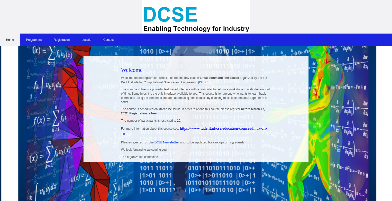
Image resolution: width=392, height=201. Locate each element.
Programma (34, 40)
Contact (108, 40)
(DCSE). (203, 82)
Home (10, 40)
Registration (62, 40)
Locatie (87, 40)
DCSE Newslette (166, 142)
